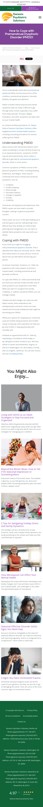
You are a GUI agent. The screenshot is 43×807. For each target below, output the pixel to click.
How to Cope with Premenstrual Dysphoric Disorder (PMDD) (21, 49)
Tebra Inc (21, 710)
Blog (26, 48)
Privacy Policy (32, 710)
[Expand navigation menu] (40, 17)
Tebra (31, 799)
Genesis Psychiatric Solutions (12, 48)
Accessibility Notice (30, 716)
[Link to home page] (18, 17)
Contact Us (21, 722)
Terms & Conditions (12, 716)
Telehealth (15, 2)
